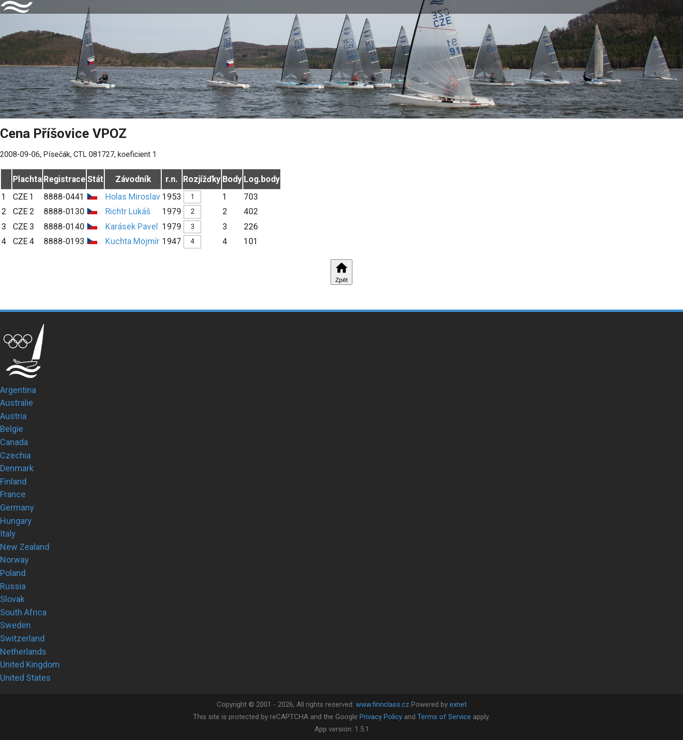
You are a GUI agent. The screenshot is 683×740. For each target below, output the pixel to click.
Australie (16, 403)
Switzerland (22, 638)
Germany (17, 507)
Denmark (17, 468)
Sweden (15, 625)
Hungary (16, 521)
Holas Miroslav (132, 196)
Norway (14, 560)
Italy (8, 534)
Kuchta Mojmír (132, 241)
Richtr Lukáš (127, 211)
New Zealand (24, 547)
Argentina (18, 390)
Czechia (15, 455)
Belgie (11, 429)
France (13, 494)
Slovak (12, 599)
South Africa (23, 612)
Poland (13, 573)
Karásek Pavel (131, 226)
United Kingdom (30, 664)
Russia (13, 586)
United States (25, 678)
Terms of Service (444, 717)
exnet (458, 704)
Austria (13, 416)
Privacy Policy (381, 717)
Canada (14, 442)
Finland (13, 481)
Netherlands (23, 652)
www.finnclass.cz (382, 704)
